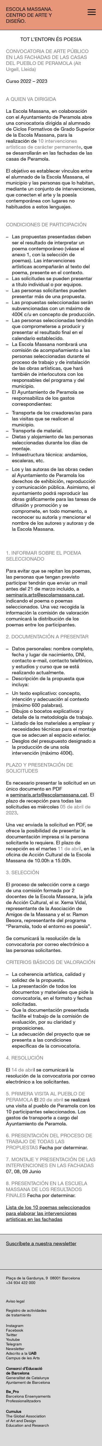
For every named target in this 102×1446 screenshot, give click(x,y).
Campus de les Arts (23, 1358)
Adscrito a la (21, 1353)
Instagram (14, 1325)
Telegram (14, 1344)
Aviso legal (15, 1301)
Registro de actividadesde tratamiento (26, 1312)
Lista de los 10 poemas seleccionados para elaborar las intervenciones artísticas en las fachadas (48, 1213)
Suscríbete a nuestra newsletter (41, 1243)
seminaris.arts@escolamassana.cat (44, 595)
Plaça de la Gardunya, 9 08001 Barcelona (43, 1278)
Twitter (11, 1334)
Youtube (13, 1339)
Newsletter (15, 1348)
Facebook (14, 1330)
